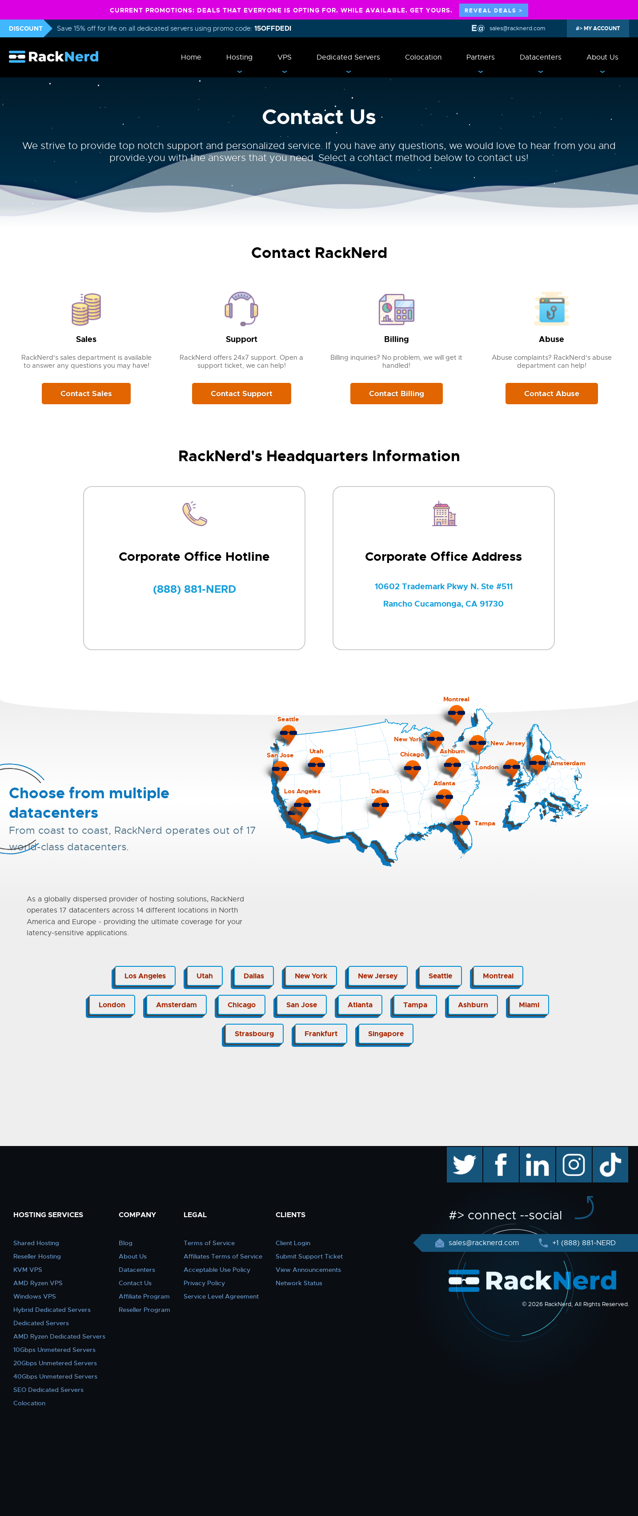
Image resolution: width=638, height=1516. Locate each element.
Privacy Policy (204, 1283)
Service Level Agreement (221, 1296)
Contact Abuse (551, 393)
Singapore (386, 1033)
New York (311, 976)
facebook (499, 1151)
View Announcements (308, 1270)
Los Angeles (145, 976)
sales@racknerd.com (518, 28)
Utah (205, 976)
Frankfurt (321, 1033)
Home (191, 57)
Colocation (423, 57)
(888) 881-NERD (194, 589)
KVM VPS (27, 1270)
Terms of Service (209, 1243)
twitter (458, 1151)
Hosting (239, 57)
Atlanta (360, 1004)
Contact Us (135, 1283)
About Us (602, 57)
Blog (125, 1243)
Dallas (254, 976)
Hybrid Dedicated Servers (52, 1310)
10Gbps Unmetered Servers (54, 1350)
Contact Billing (396, 393)
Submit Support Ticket (309, 1256)
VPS (284, 57)
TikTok (604, 1151)
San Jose (301, 1004)
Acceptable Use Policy (217, 1270)
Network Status (299, 1283)
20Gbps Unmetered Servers (55, 1363)
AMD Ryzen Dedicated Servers (59, 1336)
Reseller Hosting (37, 1256)
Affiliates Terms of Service (223, 1256)
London (112, 1004)
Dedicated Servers (348, 57)
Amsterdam (176, 1004)
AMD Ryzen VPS (38, 1283)
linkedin (533, 1151)
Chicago (242, 1004)
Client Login (293, 1243)
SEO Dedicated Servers (48, 1390)
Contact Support (242, 393)
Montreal (498, 976)
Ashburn (473, 1004)
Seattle (440, 976)
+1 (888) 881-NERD (583, 1243)
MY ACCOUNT (601, 28)
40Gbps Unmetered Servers (55, 1376)
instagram (573, 1151)
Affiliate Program (144, 1296)
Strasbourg (254, 1033)
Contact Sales (86, 393)
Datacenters (541, 57)
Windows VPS (34, 1296)
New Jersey (378, 976)
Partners (480, 57)
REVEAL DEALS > (494, 10)
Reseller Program (144, 1310)
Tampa (415, 1004)
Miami (529, 1004)
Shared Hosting (36, 1243)
